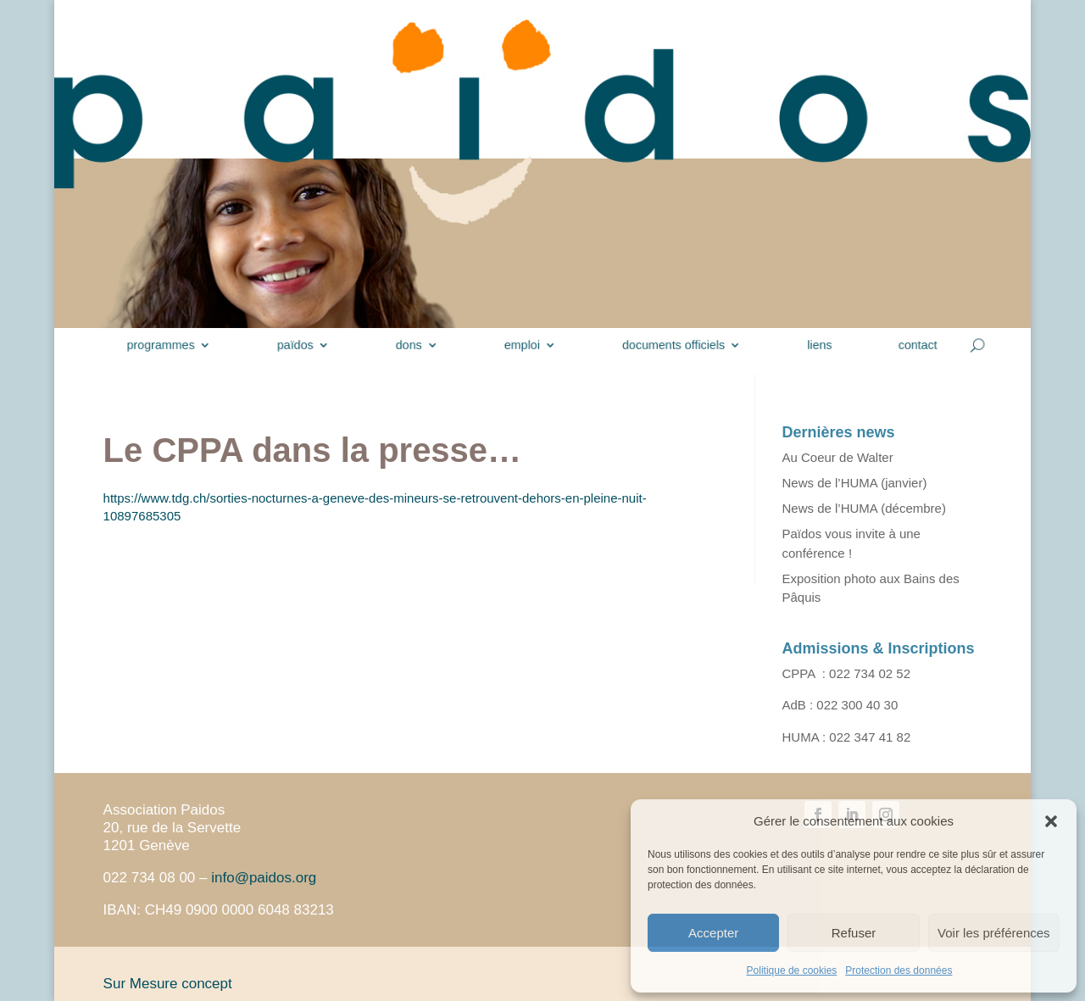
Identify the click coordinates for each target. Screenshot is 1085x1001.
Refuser (854, 933)
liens (800, 345)
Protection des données (898, 970)
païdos (314, 345)
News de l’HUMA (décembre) (864, 508)
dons (419, 345)
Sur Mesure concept (167, 984)
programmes (189, 345)
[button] (1051, 821)
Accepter (713, 933)
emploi (524, 345)
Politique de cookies (792, 970)
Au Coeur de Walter (837, 457)
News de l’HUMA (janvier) (854, 482)
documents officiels (665, 345)
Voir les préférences (994, 933)
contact (892, 345)
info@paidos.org (263, 878)
